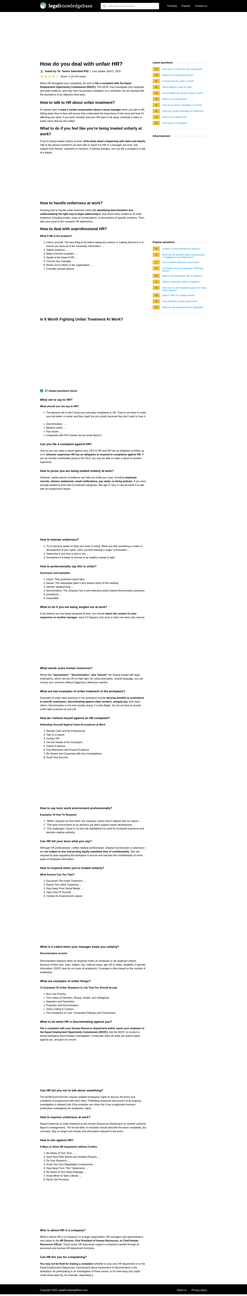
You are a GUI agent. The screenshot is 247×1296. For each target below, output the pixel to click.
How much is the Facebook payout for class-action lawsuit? (184, 289)
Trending (172, 6)
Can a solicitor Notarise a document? (180, 262)
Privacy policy (199, 1290)
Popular (185, 6)
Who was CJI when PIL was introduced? (182, 69)
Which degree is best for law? (177, 87)
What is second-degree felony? (177, 75)
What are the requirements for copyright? (183, 307)
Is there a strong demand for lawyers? (181, 248)
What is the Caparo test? (174, 117)
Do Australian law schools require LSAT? (182, 93)
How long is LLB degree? (175, 123)
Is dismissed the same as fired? (178, 81)
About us (182, 1290)
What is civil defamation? (174, 99)
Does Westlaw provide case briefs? (180, 301)
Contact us (201, 6)
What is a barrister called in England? (181, 282)
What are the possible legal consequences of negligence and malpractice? (183, 255)
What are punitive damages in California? (183, 111)
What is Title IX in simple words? (178, 295)
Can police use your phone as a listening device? (182, 269)
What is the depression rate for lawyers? (182, 276)
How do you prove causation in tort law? (182, 105)
